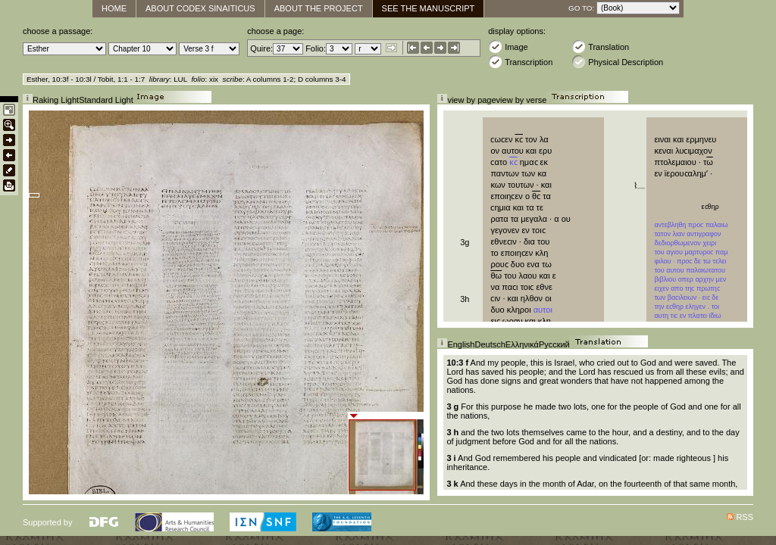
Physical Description (617, 61)
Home (114, 8)
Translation (600, 46)
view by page (471, 99)
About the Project (318, 8)
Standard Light (106, 99)
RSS (744, 517)
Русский (554, 344)
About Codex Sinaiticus (200, 8)
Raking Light (56, 99)
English (460, 344)
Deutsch (489, 344)
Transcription (520, 61)
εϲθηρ (711, 206)
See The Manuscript (428, 8)
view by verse (521, 99)
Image (508, 46)
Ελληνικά (522, 344)
